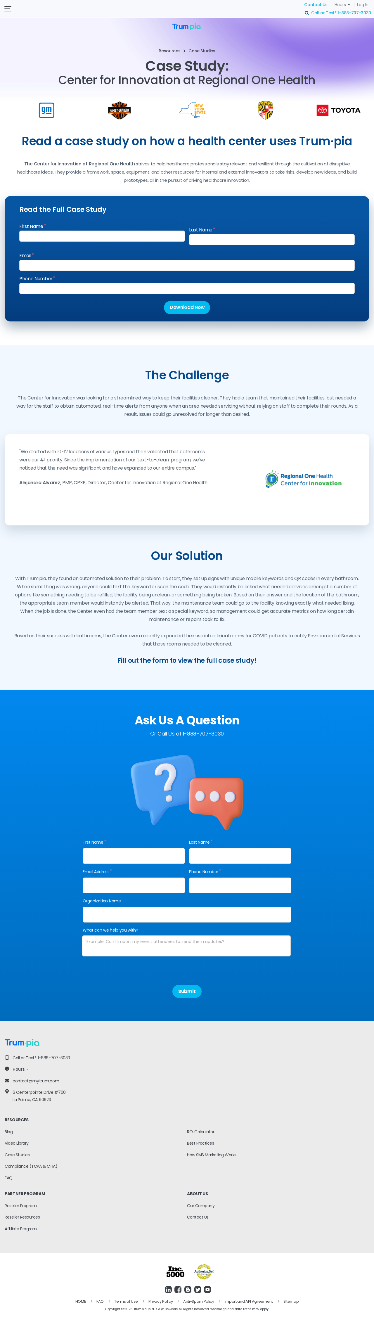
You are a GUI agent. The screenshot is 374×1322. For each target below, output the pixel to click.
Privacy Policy (160, 1301)
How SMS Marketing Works (211, 1155)
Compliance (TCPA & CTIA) (31, 1166)
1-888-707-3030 (354, 13)
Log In (362, 5)
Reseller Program (21, 1206)
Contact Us (316, 5)
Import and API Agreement (249, 1301)
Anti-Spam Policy (198, 1301)
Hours (340, 5)
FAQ (9, 1178)
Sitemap (291, 1301)
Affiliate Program (21, 1229)
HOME (80, 1301)
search (307, 13)
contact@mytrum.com (36, 1081)
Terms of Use (126, 1301)
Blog (9, 1132)
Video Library (17, 1143)
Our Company (201, 1206)
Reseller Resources (22, 1217)
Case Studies (17, 1155)
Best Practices (200, 1143)
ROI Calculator (200, 1132)
